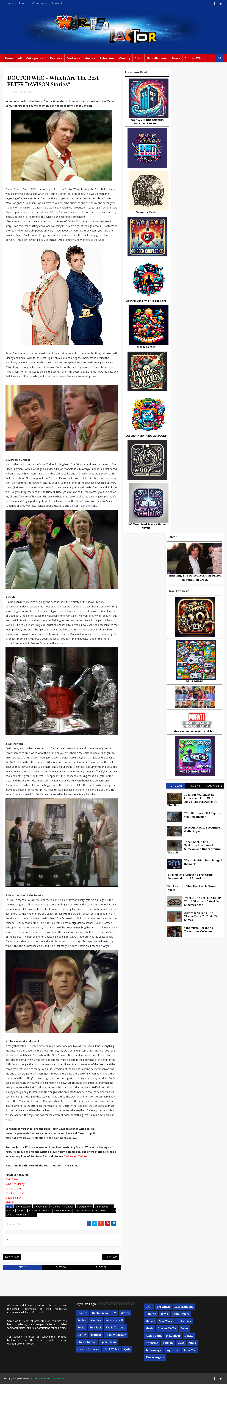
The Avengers (154, 1396)
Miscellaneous (156, 58)
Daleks (188, 1374)
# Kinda (39, 1248)
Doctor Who (193, 58)
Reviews (56, 58)
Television (107, 58)
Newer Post (12, 1295)
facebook (57, 1305)
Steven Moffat (167, 1367)
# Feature (26, 1248)
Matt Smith (11, 1240)
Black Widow (111, 1387)
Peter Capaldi (114, 1358)
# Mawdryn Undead (57, 1248)
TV (114, 1351)
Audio (192, 1381)
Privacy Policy (61, 1416)
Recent (195, 321)
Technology (153, 1388)
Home (9, 3)
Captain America (88, 1387)
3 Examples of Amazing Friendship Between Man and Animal (191, 412)
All (20, 58)
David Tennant (13, 1235)
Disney (81, 1373)
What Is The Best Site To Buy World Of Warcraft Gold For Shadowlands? (203, 437)
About (22, 3)
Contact (57, 3)
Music (149, 1367)
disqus (21, 1305)
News (176, 58)
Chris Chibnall (86, 1380)
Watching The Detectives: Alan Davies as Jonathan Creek (195, 113)
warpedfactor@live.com (20, 1381)
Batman (96, 1373)
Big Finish (163, 1345)
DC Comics (183, 1359)
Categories (34, 58)
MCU (180, 1381)
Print (138, 58)
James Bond (153, 1374)
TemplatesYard (41, 1416)
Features (73, 58)
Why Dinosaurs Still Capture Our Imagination (203, 350)
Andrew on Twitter (87, 1194)
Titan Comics (180, 1352)
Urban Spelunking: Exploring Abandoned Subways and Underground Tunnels (194, 383)
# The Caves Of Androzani (38, 1252)
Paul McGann (13, 1226)
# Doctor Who (84, 1244)
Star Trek (95, 1366)
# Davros (68, 1244)
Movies (89, 58)
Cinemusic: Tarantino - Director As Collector (199, 465)
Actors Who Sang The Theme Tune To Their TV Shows (201, 452)
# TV (58, 1252)
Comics (96, 1358)
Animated (151, 1381)
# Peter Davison (79, 1248)
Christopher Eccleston (17, 1230)
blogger (94, 1305)
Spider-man (108, 1380)
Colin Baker (11, 1217)
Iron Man (190, 1388)
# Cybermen (40, 1244)
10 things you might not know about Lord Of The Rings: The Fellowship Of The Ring (192, 336)
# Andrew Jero (23, 1244)
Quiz (127, 1387)
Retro (184, 1367)
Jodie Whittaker (115, 1373)
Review (82, 1358)
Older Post (103, 1295)
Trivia (164, 1352)
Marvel (149, 1359)
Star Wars (165, 1359)
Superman (172, 1388)
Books (81, 1366)
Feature (82, 1351)
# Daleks (55, 1244)
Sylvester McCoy (14, 1221)
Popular (175, 321)
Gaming (124, 58)
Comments (39, 3)
